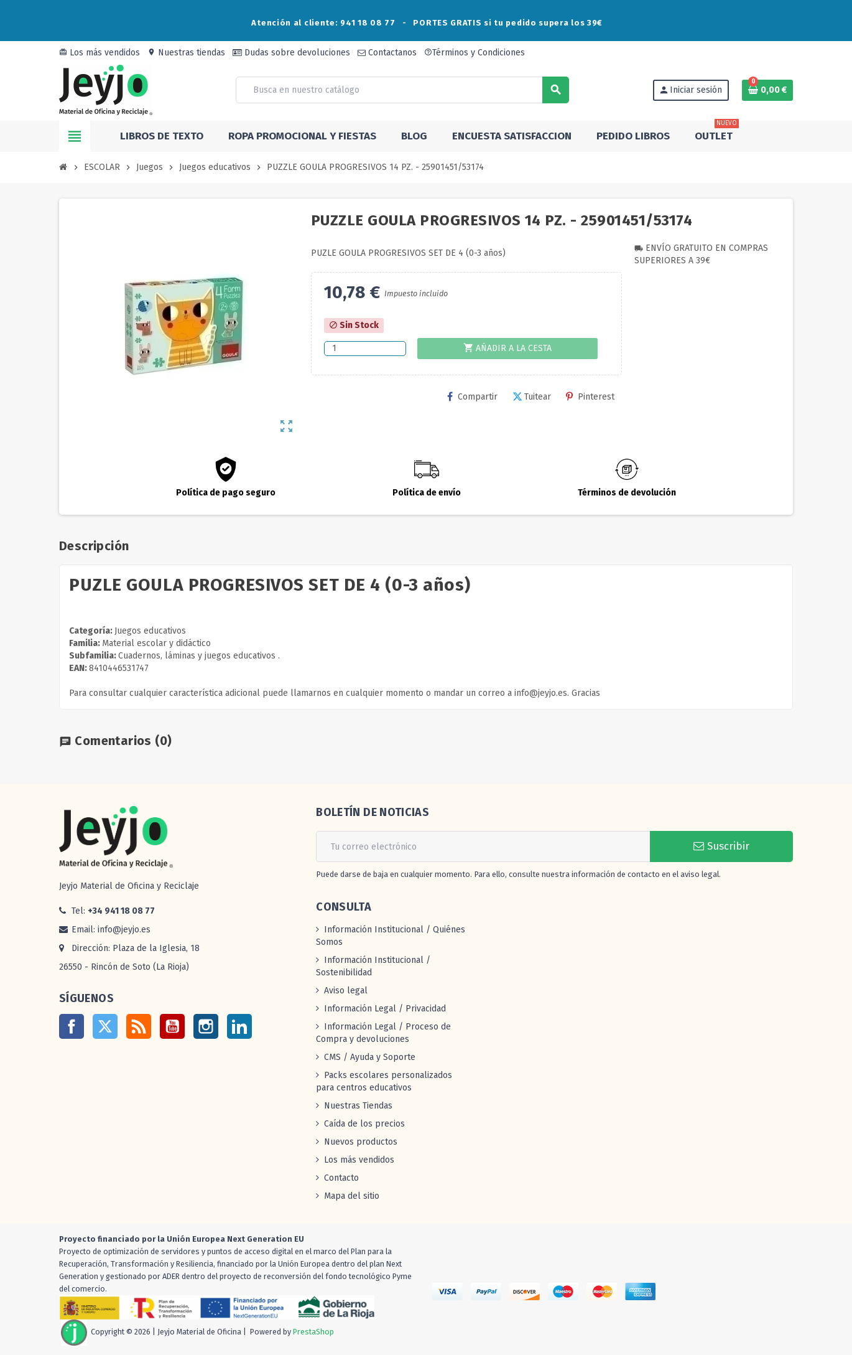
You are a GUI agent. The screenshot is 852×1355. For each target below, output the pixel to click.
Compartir (472, 396)
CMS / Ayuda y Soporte (369, 1057)
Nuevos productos (360, 1142)
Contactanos (387, 52)
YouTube (172, 1026)
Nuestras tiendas (186, 52)
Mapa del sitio (351, 1196)
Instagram (205, 1026)
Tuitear (531, 396)
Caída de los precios (364, 1123)
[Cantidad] (365, 348)
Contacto (341, 1178)
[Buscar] (402, 90)
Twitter (105, 1026)
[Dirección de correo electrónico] (483, 846)
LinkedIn (239, 1026)
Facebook (71, 1026)
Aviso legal (346, 990)
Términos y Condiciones (474, 52)
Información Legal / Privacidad (385, 1008)
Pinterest (590, 396)
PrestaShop (313, 1331)
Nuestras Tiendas (358, 1105)
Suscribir (721, 846)
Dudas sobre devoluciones (291, 52)
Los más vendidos (99, 52)
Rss (138, 1026)
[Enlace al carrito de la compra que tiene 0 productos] (767, 90)
